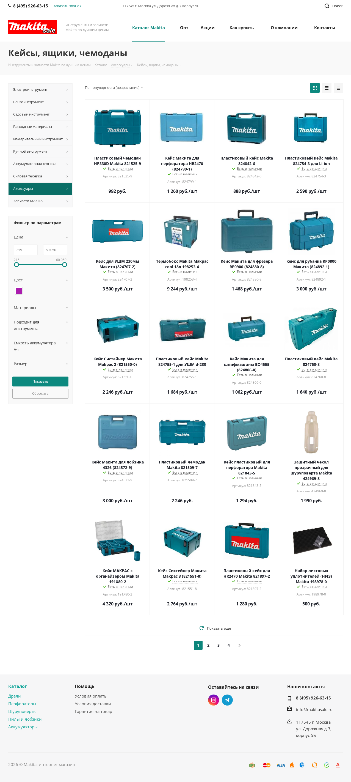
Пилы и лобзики (25, 719)
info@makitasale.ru (314, 709)
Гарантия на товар (93, 711)
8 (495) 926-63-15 (313, 698)
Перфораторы (22, 703)
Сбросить (40, 393)
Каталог (17, 686)
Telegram (227, 700)
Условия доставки (93, 703)
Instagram (213, 700)
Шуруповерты (22, 711)
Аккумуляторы (23, 726)
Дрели (14, 696)
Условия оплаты (91, 696)
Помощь (85, 686)
